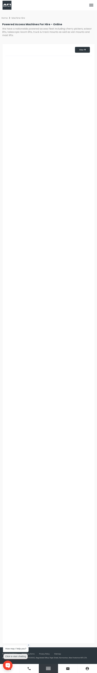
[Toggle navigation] (91, 5)
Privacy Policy (44, 654)
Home (4, 17)
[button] (91, 5)
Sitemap (57, 654)
